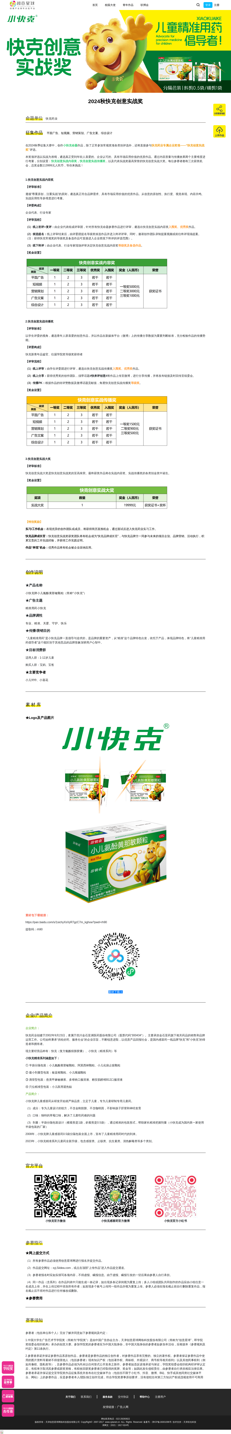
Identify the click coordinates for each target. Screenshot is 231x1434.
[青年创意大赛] (8, 1382)
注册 (216, 4)
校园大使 (110, 4)
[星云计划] (8, 1367)
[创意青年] (8, 1410)
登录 (208, 4)
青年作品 (128, 4)
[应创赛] (8, 1396)
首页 (95, 4)
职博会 (145, 4)
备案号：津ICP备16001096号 (157, 1422)
